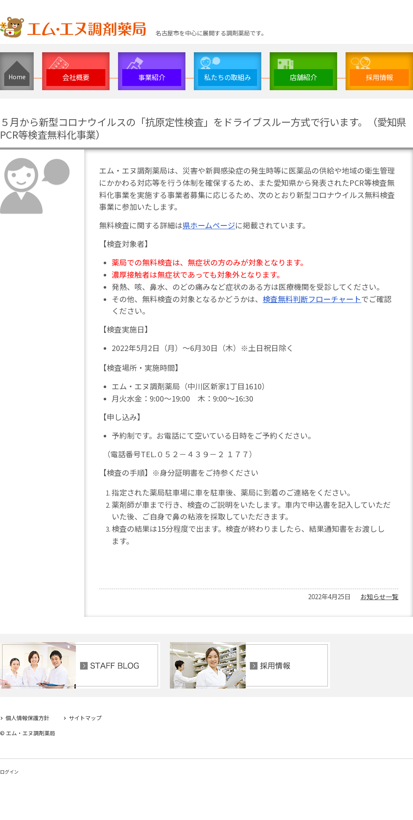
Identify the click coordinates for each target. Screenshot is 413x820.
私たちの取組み (227, 77)
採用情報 (379, 77)
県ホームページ (208, 225)
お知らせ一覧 (379, 594)
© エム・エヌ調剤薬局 (27, 731)
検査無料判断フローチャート (312, 298)
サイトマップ (85, 716)
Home (17, 76)
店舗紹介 (303, 77)
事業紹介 (151, 77)
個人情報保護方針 (27, 716)
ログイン (9, 769)
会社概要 (75, 77)
